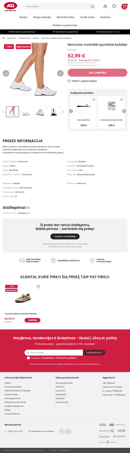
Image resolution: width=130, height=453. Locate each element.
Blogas (8, 410)
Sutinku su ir (54, 358)
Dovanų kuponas (12, 413)
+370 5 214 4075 (14, 431)
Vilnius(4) (60, 387)
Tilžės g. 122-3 (109, 387)
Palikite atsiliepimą (65, 236)
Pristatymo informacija (15, 402)
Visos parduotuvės (64, 383)
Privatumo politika (13, 387)
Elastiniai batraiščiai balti (111, 120)
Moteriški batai (65, 17)
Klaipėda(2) (61, 394)
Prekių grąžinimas (13, 398)
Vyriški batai (87, 17)
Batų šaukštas (83, 120)
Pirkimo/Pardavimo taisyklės (18, 390)
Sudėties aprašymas (14, 406)
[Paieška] (56, 6)
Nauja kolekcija (42, 17)
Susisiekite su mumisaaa (41, 431)
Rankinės (105, 17)
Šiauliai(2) (60, 398)
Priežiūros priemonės (65, 25)
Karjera (8, 383)
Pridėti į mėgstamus (82, 81)
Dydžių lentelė (11, 394)
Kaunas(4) (61, 390)
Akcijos (23, 17)
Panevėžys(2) (62, 402)
